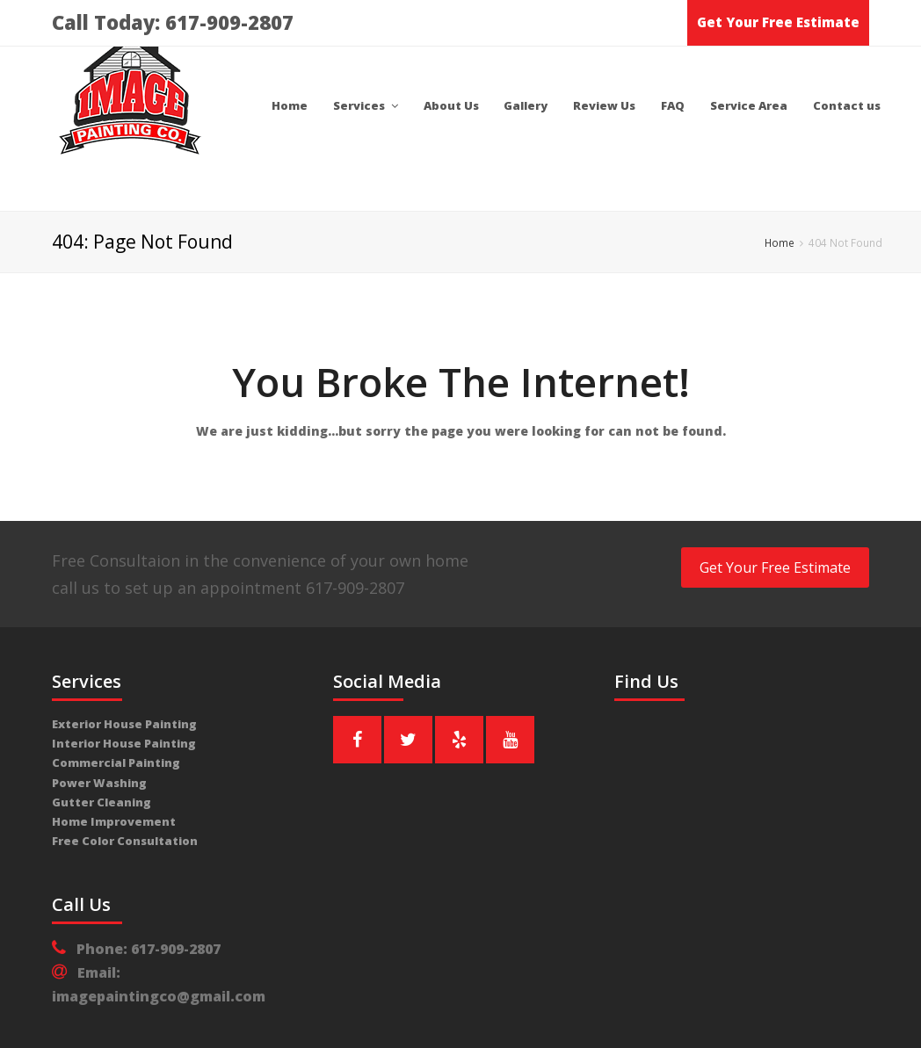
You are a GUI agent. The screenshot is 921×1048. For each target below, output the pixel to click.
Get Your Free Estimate (778, 22)
